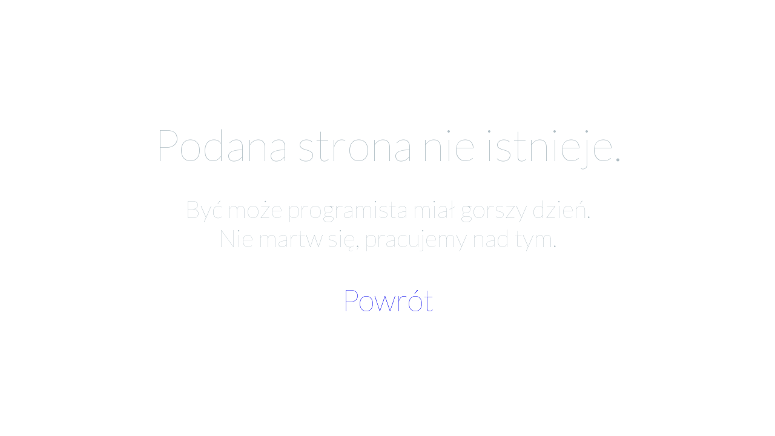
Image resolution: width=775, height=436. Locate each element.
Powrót (387, 300)
